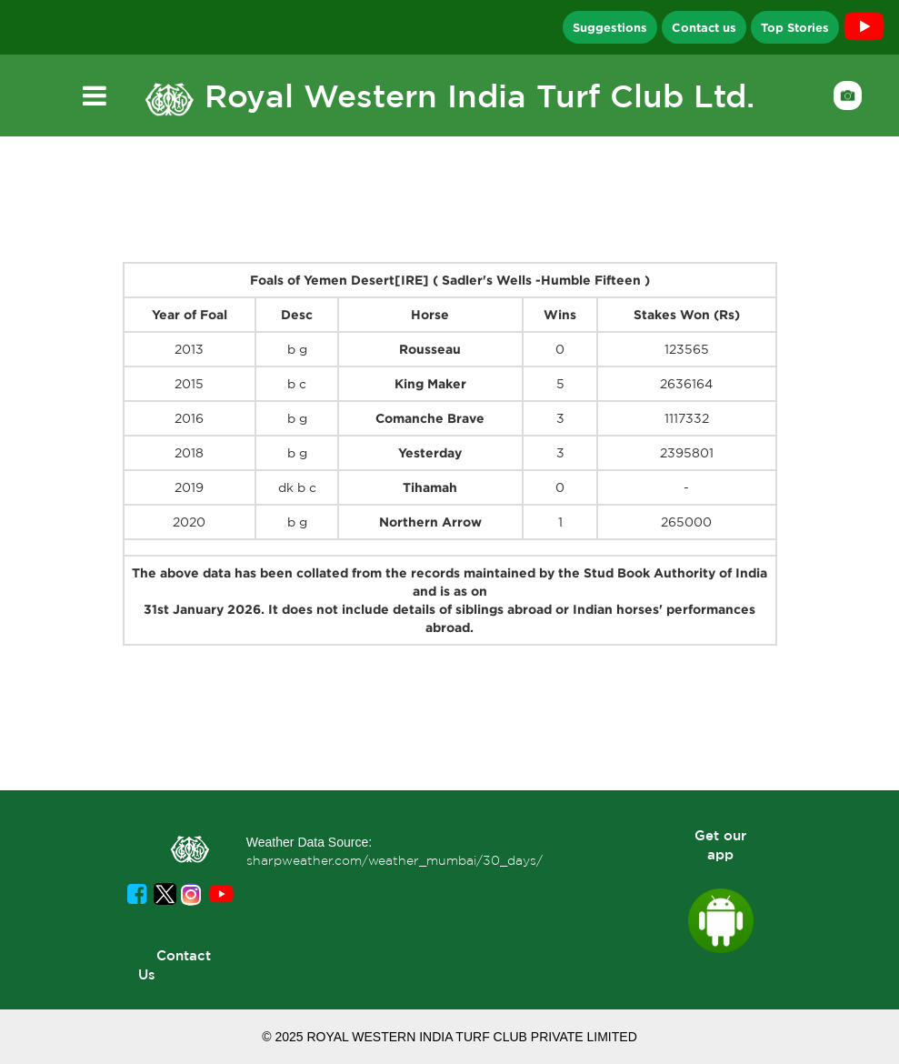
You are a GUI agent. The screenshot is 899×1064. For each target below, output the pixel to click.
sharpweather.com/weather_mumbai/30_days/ (394, 860)
